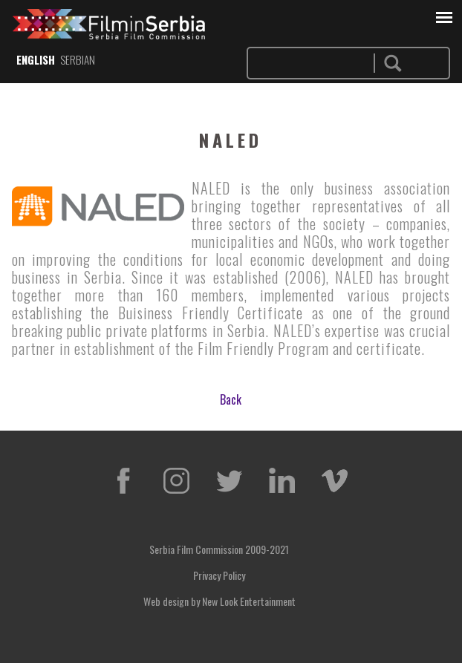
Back (230, 399)
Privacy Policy (219, 575)
